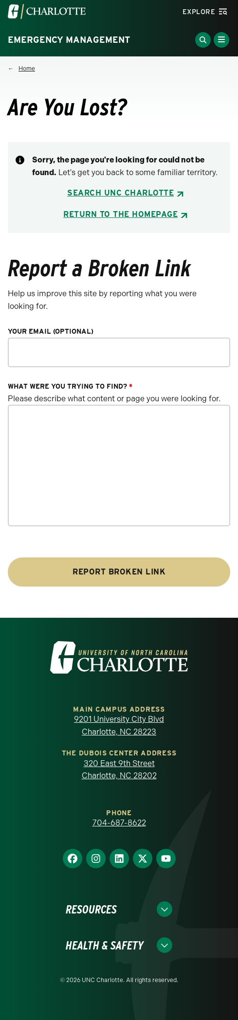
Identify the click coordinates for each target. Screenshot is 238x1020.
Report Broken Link (119, 571)
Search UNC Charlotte (120, 192)
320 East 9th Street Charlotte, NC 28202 (119, 770)
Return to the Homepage (120, 214)
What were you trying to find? (70, 386)
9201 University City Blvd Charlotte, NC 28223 (119, 725)
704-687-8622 (119, 822)
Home (26, 68)
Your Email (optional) (50, 331)
